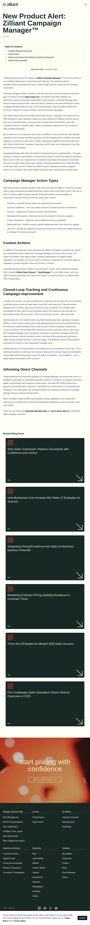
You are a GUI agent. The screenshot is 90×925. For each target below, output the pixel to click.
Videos (35, 896)
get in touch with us (60, 411)
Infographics (37, 877)
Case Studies (38, 858)
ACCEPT (82, 918)
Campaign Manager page (36, 411)
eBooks (35, 863)
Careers (65, 863)
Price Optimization (10, 827)
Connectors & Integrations (13, 873)
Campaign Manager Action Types (20, 51)
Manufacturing (68, 822)
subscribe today (51, 69)
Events (65, 877)
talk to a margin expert (45, 779)
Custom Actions (13, 54)
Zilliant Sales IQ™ (32, 97)
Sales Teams (37, 822)
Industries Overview (70, 817)
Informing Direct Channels (17, 60)
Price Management (11, 817)
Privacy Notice (20, 921)
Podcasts (36, 891)
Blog (34, 854)
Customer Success (11, 854)
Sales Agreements (10, 836)
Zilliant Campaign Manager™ (49, 78)
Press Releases (68, 873)
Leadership (66, 858)
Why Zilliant (67, 854)
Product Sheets (38, 868)
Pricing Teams (38, 817)
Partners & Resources (12, 868)
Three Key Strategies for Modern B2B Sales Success (45, 644)
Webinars (36, 882)
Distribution (67, 827)
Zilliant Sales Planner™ (27, 272)
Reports (35, 873)
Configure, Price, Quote (12, 831)
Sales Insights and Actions (14, 841)
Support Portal (9, 858)
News (64, 868)
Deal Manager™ (45, 272)
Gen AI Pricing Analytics (13, 822)
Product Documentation (12, 863)
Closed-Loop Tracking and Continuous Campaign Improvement (31, 57)
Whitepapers (37, 887)
